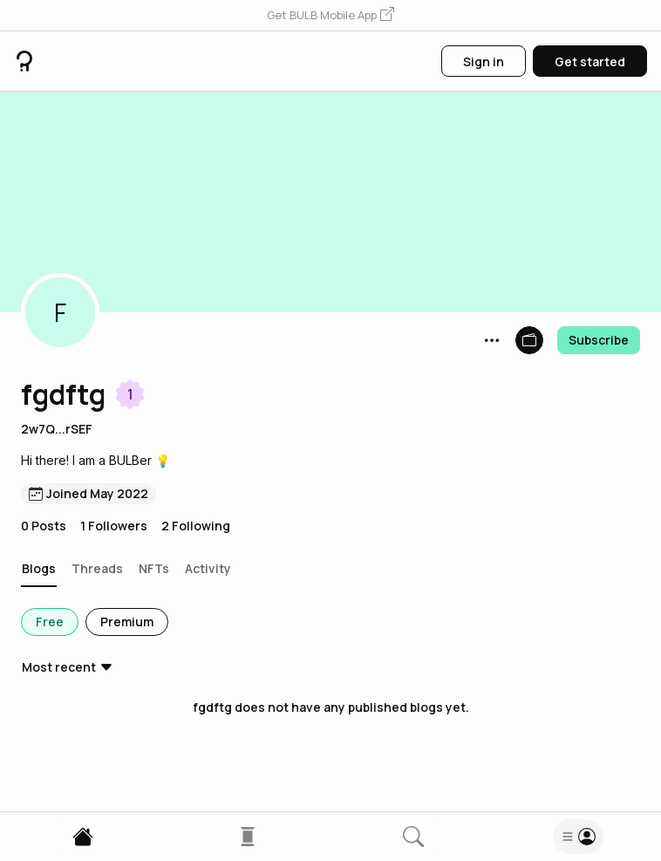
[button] (330, 15)
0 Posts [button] (43, 525)
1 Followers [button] (113, 525)
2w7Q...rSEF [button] (56, 428)
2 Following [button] (195, 525)
